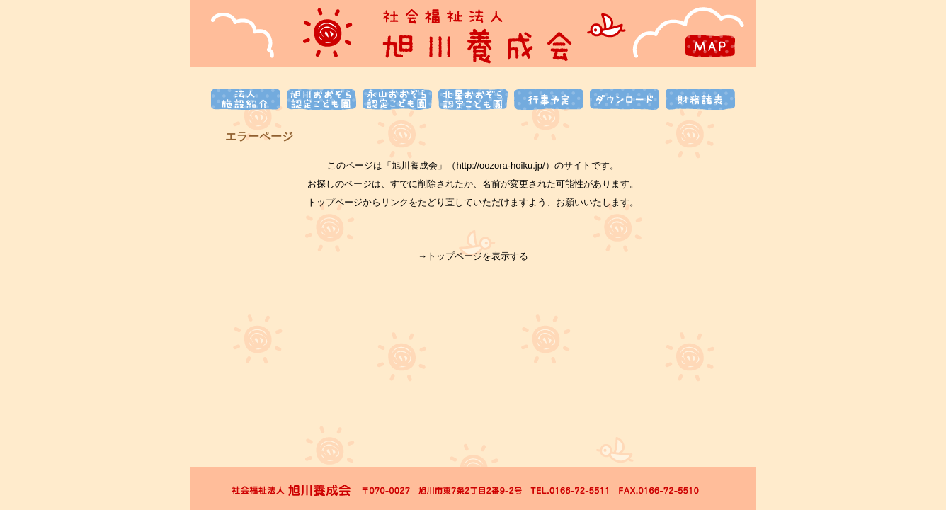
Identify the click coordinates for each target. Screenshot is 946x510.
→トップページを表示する (473, 256)
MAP (710, 46)
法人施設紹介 (245, 99)
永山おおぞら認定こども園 (397, 99)
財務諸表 (700, 99)
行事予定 (548, 99)
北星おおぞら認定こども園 (473, 99)
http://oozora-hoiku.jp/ (500, 165)
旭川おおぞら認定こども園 (321, 99)
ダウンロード (624, 99)
